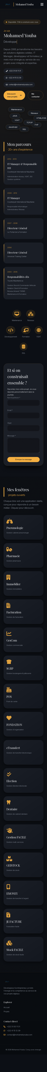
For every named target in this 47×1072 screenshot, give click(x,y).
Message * (11, 436)
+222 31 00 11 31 (13, 71)
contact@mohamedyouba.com (19, 84)
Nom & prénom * (13, 398)
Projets (6, 1011)
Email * (10, 410)
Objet (9, 423)
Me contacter (36, 95)
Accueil (6, 1007)
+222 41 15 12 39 (13, 78)
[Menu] (42, 4)
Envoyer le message (23, 459)
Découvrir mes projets (14, 95)
